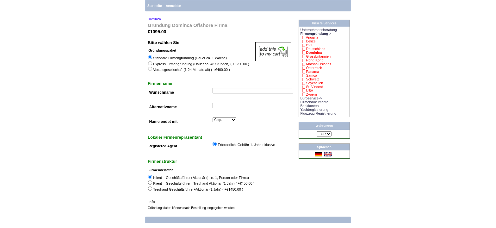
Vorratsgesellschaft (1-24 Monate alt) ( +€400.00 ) (191, 70)
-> (315, 33)
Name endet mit (163, 121)
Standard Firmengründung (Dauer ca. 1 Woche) (190, 58)
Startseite (154, 6)
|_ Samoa (308, 75)
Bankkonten (309, 106)
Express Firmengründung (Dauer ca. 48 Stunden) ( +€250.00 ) (201, 64)
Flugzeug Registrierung (318, 113)
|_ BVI (306, 45)
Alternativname (163, 107)
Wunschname (161, 92)
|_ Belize (307, 41)
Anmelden (173, 6)
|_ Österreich (311, 68)
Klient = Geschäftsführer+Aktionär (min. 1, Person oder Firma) (201, 178)
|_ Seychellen (311, 83)
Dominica (154, 19)
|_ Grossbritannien (315, 56)
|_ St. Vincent (311, 87)
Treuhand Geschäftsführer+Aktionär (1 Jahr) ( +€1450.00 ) (198, 189)
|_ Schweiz (309, 79)
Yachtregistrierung (314, 109)
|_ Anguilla (309, 37)
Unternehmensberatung (318, 30)
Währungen (324, 125)
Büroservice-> (311, 98)
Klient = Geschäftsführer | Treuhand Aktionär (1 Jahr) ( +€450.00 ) (203, 183)
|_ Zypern (308, 94)
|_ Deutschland (312, 49)
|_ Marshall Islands (315, 64)
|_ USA (306, 90)
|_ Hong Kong (311, 60)
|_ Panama (309, 71)
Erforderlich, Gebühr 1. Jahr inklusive (246, 145)
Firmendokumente (314, 102)
